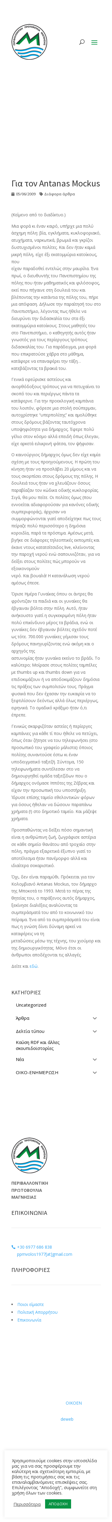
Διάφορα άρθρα (59, 194)
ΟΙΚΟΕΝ (74, 1403)
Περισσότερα (27, 1504)
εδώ (34, 966)
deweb (67, 1419)
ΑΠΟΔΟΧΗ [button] (58, 1503)
